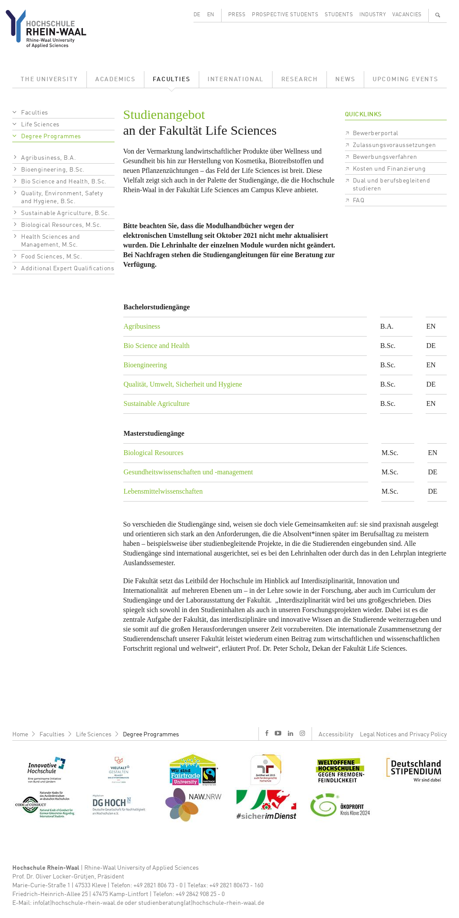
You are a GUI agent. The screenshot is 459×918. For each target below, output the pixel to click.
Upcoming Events (405, 79)
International (236, 79)
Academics (115, 79)
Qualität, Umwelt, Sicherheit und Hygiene (183, 384)
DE (197, 15)
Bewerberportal (375, 133)
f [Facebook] (266, 733)
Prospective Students (285, 15)
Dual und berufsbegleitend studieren (391, 185)
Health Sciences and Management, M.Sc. (50, 241)
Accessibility (336, 735)
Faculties (171, 79)
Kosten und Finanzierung (389, 169)
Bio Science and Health (157, 345)
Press (237, 15)
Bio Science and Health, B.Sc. (64, 182)
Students (339, 15)
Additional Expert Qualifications (67, 268)
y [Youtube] (278, 733)
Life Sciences (40, 125)
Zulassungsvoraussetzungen (394, 145)
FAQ (359, 200)
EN (211, 15)
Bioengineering (145, 365)
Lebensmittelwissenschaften (163, 491)
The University (49, 79)
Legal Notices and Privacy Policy (403, 735)
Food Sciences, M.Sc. (51, 257)
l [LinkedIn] (290, 733)
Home (20, 735)
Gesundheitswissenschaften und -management (188, 472)
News (345, 79)
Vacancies (407, 15)
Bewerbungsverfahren (385, 157)
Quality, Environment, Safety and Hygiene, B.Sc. (62, 197)
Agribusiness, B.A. (48, 158)
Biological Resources (153, 452)
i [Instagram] (302, 733)
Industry (372, 15)
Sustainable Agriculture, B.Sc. (65, 213)
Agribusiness (142, 326)
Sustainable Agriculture (157, 403)
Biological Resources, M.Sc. (61, 225)
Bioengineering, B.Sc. (53, 170)
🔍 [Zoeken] (438, 15)
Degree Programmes (51, 136)
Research (299, 79)
